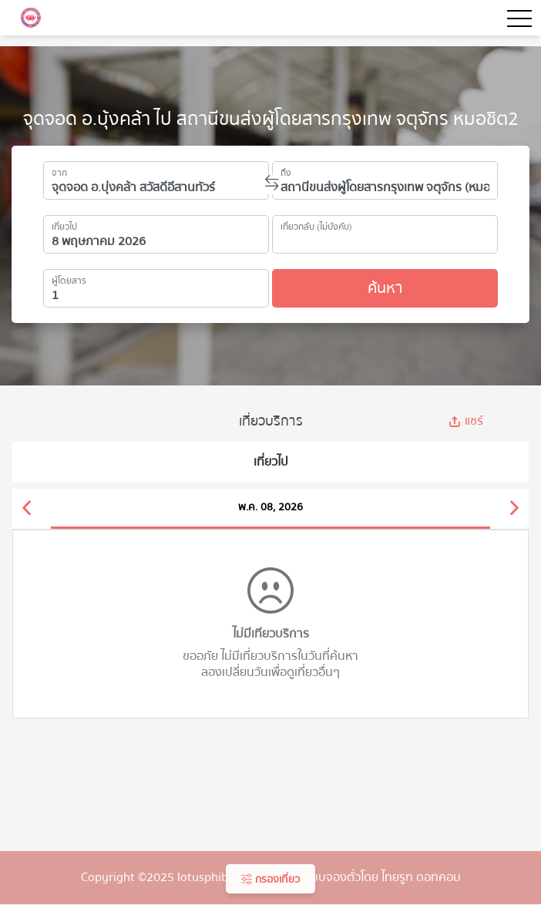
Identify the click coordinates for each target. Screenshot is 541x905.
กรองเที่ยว (270, 879)
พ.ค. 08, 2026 (270, 507)
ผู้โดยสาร (69, 278)
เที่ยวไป (64, 224)
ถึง (286, 170)
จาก (59, 170)
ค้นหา (385, 288)
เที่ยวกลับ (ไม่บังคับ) (316, 224)
